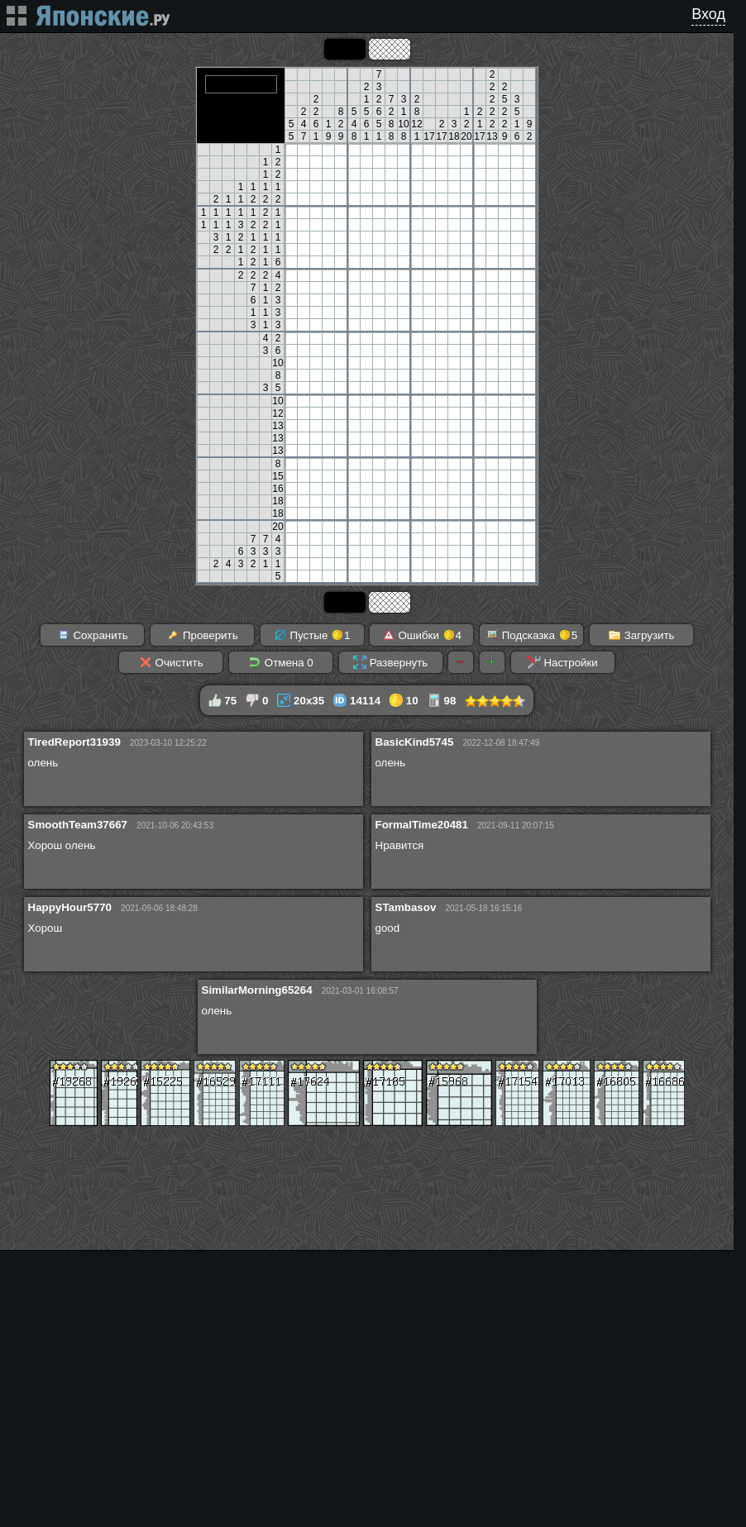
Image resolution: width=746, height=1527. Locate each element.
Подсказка (531, 635)
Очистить (171, 662)
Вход (708, 14)
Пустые (312, 635)
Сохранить (92, 635)
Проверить (201, 635)
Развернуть (390, 662)
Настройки (563, 662)
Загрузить (641, 635)
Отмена (280, 662)
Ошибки (421, 635)
